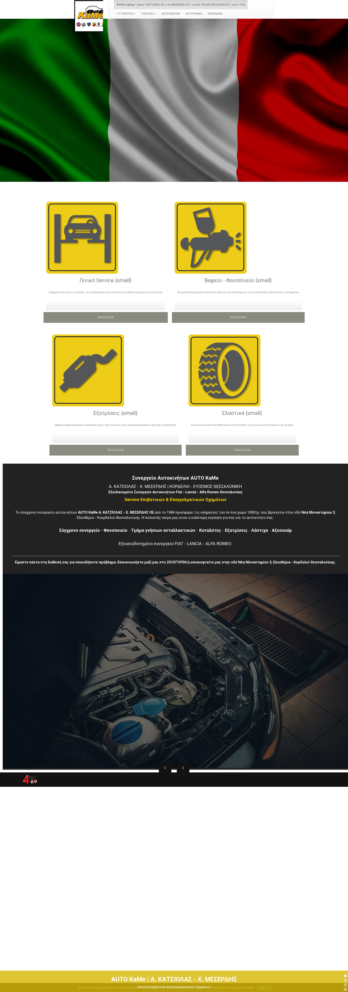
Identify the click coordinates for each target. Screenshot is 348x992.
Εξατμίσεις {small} (115, 413)
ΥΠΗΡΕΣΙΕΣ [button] (148, 13)
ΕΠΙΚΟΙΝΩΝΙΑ (215, 13)
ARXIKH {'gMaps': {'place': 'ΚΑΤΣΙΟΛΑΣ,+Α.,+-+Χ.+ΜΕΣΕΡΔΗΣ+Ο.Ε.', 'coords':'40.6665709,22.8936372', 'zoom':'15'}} (181, 4)
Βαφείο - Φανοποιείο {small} (238, 280)
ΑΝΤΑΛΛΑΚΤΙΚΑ (171, 13)
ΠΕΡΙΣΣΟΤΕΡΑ (105, 317)
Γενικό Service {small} (105, 280)
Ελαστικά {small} (242, 413)
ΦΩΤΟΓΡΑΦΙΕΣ (194, 13)
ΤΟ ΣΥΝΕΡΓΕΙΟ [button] (126, 13)
